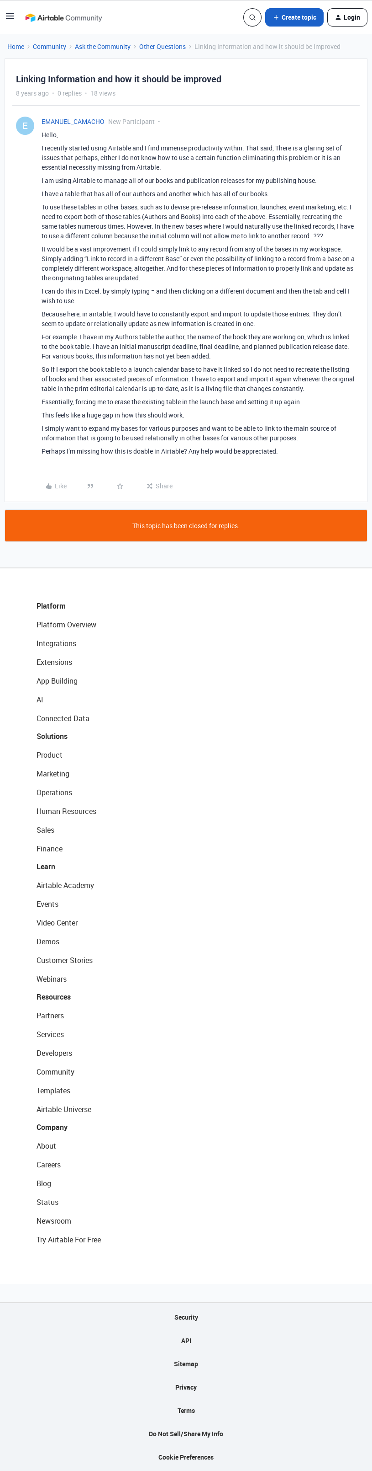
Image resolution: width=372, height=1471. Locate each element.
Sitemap (186, 1363)
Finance (50, 849)
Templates (53, 1091)
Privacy (186, 1387)
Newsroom (54, 1221)
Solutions (52, 736)
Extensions (54, 662)
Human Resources (66, 811)
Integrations (56, 643)
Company (52, 1127)
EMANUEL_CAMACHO (73, 121)
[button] (10, 19)
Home (15, 46)
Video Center (57, 923)
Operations (54, 792)
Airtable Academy (65, 885)
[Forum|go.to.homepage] (63, 17)
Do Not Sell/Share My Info (186, 1433)
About (46, 1146)
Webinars (52, 979)
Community (49, 46)
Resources (54, 997)
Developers (54, 1053)
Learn (46, 866)
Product (50, 755)
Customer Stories (65, 960)
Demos (48, 941)
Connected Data (63, 718)
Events (47, 904)
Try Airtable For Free (69, 1240)
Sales (45, 830)
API (186, 1340)
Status (47, 1202)
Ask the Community (103, 46)
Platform (51, 606)
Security (186, 1317)
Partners (50, 1016)
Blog (44, 1183)
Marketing (53, 774)
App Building (57, 681)
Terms (186, 1410)
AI (40, 700)
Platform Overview (66, 625)
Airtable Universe (64, 1109)
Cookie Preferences (186, 1457)
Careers (49, 1165)
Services (50, 1034)
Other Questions (162, 46)
